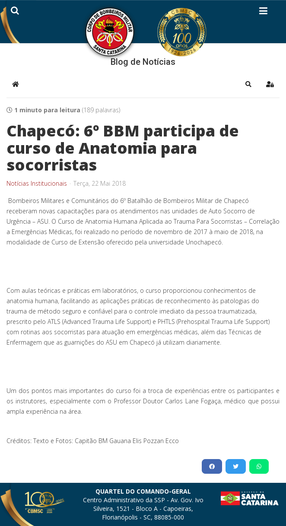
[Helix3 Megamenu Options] (263, 12)
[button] (248, 84)
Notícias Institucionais (36, 183)
